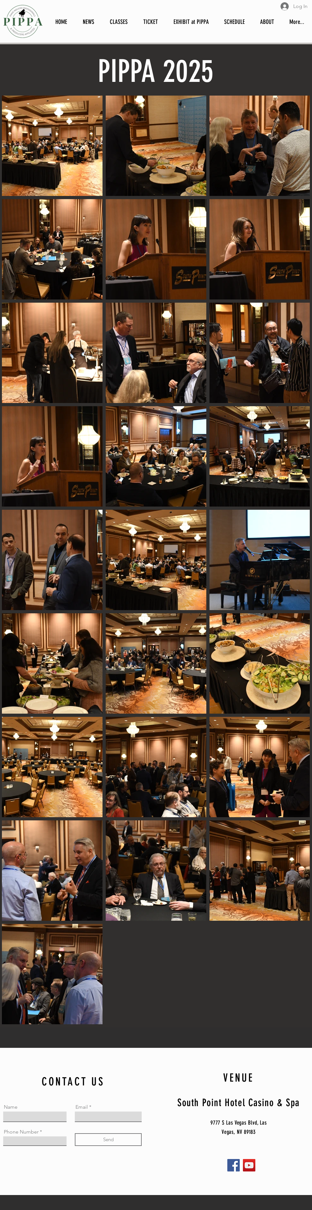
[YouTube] (249, 1165)
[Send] (108, 1139)
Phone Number (21, 1131)
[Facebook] (233, 1165)
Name (11, 1107)
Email (81, 1107)
